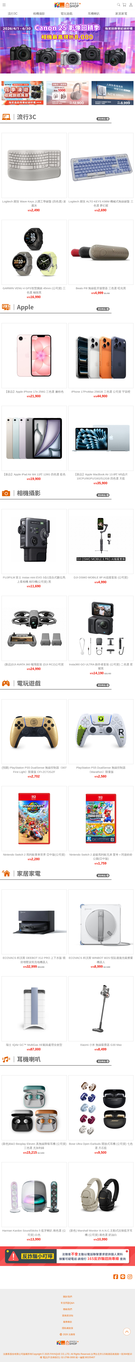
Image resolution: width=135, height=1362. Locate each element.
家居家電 (121, 13)
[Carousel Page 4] (69, 66)
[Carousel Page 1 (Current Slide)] (57, 66)
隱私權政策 (67, 1328)
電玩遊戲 (66, 13)
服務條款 (67, 1322)
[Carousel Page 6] (78, 66)
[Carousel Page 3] (65, 66)
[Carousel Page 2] (61, 66)
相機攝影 (39, 13)
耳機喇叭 (94, 13)
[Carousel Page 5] (73, 66)
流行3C (12, 13)
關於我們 (67, 1296)
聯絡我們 (67, 1309)
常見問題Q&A (67, 1303)
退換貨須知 (67, 1315)
